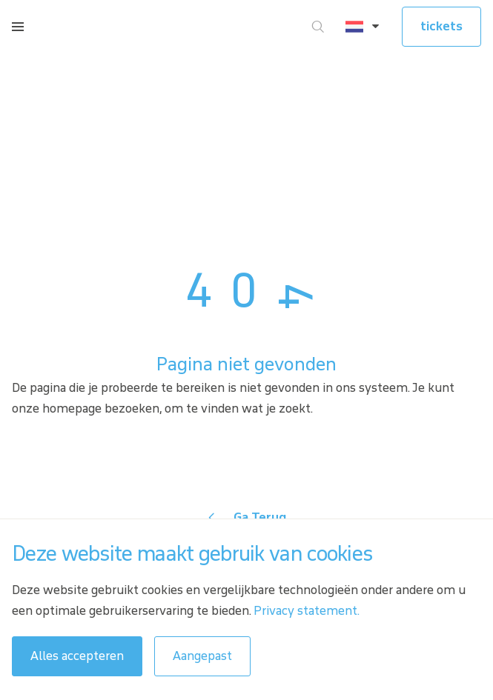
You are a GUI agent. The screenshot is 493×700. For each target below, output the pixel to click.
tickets (441, 26)
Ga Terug (260, 517)
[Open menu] (18, 26)
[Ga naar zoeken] (318, 26)
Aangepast (202, 656)
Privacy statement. (307, 611)
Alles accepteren (77, 656)
